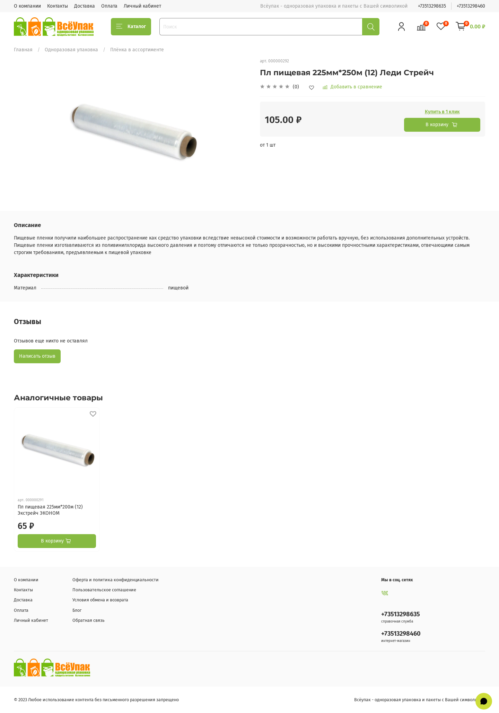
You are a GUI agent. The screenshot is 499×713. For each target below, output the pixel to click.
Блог (76, 610)
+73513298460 (471, 6)
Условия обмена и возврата (100, 599)
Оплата (109, 6)
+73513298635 (432, 6)
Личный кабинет (142, 6)
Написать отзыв (37, 356)
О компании (27, 6)
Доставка (84, 6)
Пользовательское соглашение (104, 589)
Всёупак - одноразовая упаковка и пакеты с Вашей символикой (419, 699)
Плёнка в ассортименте (137, 50)
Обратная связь (88, 620)
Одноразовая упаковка (71, 50)
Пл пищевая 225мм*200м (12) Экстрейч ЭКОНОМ (50, 510)
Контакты (57, 6)
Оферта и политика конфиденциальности (115, 579)
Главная (23, 50)
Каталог (131, 27)
